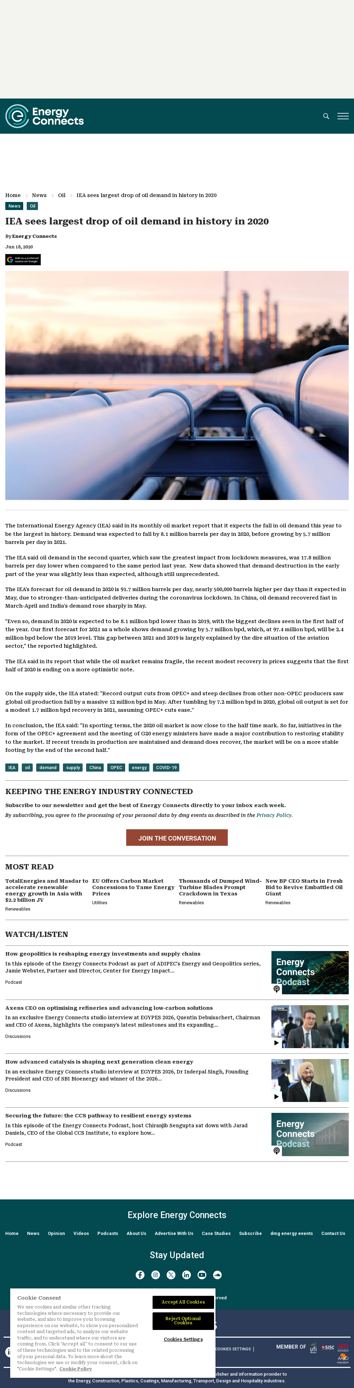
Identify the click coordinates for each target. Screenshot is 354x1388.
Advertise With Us (174, 1233)
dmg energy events (291, 1233)
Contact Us (333, 1233)
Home (13, 195)
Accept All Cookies (183, 1302)
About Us (136, 1233)
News (39, 195)
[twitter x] (171, 1274)
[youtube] (202, 1274)
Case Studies (216, 1233)
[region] (112, 1333)
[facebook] (140, 1274)
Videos (81, 1233)
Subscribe (250, 1233)
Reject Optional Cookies (183, 1320)
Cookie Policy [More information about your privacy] (75, 1369)
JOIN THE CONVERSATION (177, 838)
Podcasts (107, 1233)
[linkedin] (186, 1274)
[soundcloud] (217, 1274)
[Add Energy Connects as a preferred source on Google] (23, 259)
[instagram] (155, 1274)
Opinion (56, 1233)
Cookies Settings (233, 1349)
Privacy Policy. (275, 815)
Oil (61, 195)
